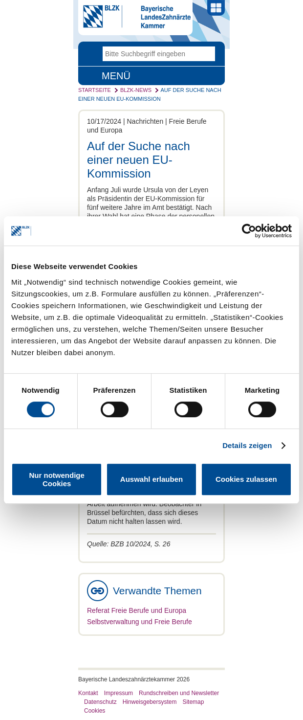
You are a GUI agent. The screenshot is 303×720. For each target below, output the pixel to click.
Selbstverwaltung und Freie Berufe (139, 622)
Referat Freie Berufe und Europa (136, 610)
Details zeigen (247, 445)
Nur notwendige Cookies (57, 479)
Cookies (94, 710)
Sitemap (193, 701)
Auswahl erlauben (151, 479)
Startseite (94, 90)
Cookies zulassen (246, 479)
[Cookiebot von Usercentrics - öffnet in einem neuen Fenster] (249, 231)
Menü (116, 75)
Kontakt (88, 693)
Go (207, 53)
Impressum (118, 693)
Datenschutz (100, 701)
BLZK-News (136, 90)
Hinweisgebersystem (150, 701)
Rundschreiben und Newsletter (179, 693)
